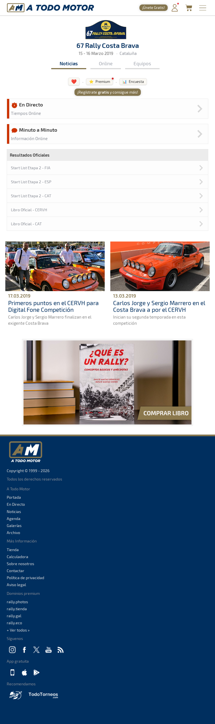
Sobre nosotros (20, 563)
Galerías (14, 525)
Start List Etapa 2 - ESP (31, 181)
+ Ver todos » (18, 630)
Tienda (13, 549)
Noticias (69, 63)
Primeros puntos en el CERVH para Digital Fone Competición (53, 306)
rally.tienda (17, 608)
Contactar (15, 570)
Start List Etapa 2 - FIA (30, 167)
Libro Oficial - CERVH (29, 209)
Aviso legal (16, 584)
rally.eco (14, 622)
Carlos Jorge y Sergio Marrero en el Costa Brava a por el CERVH (159, 306)
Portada (14, 497)
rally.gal (14, 615)
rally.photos (17, 601)
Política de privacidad (25, 577)
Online (106, 63)
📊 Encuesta (133, 81)
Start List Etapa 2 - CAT (31, 195)
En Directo (16, 504)
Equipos (142, 63)
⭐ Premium (99, 81)
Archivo (13, 532)
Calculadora (17, 556)
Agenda (13, 518)
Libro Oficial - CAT (26, 223)
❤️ (74, 81)
